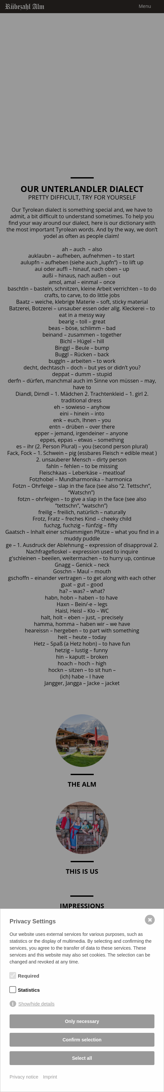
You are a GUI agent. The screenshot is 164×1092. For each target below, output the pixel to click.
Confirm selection (81, 1039)
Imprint (50, 1077)
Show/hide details (36, 1004)
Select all (82, 1058)
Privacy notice (24, 1077)
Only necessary (82, 1021)
